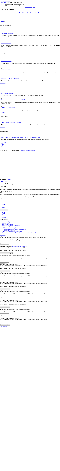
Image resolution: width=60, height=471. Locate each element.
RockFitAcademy (23, 12)
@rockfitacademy (31, 12)
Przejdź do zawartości (5, 1)
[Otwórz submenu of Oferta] (4, 21)
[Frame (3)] (2, 136)
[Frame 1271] (3, 59)
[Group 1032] (2, 121)
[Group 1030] (2, 91)
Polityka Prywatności (30, 150)
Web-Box (9, 179)
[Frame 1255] (3, 31)
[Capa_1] (2, 98)
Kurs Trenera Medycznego (6, 61)
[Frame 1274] (3, 77)
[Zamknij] (1, 198)
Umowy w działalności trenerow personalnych (11, 122)
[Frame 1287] (3, 68)
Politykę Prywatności (22, 246)
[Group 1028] (2, 106)
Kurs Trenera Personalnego (7, 33)
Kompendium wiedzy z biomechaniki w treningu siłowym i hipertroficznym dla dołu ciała (20, 137)
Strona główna (4, 2)
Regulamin (22, 150)
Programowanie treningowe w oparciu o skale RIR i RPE (13, 99)
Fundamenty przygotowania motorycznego (10, 78)
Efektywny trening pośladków (7, 93)
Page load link (4, 181)
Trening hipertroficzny (6, 69)
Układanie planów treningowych (8, 107)
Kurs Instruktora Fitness (6, 43)
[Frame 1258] (3, 41)
